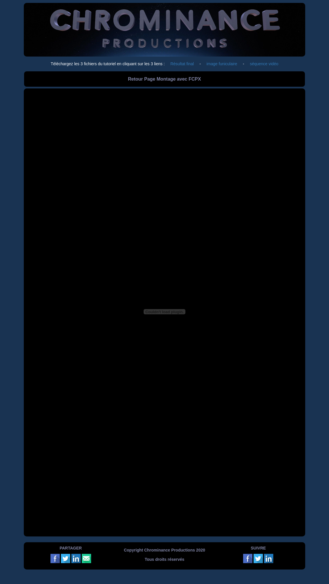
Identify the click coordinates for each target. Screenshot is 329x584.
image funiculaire (222, 63)
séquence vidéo (264, 63)
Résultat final (182, 63)
